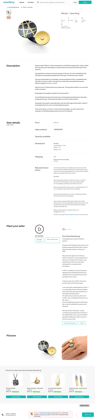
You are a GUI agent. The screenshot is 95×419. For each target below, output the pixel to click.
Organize (22, 2)
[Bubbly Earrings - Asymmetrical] (79, 380)
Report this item (84, 405)
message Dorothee (73, 214)
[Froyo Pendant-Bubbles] (58, 380)
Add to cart (87, 414)
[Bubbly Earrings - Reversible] (37, 380)
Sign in (75, 2)
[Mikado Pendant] (16, 380)
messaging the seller (44, 414)
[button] (22, 2)
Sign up (85, 2)
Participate (31, 2)
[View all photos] (35, 33)
